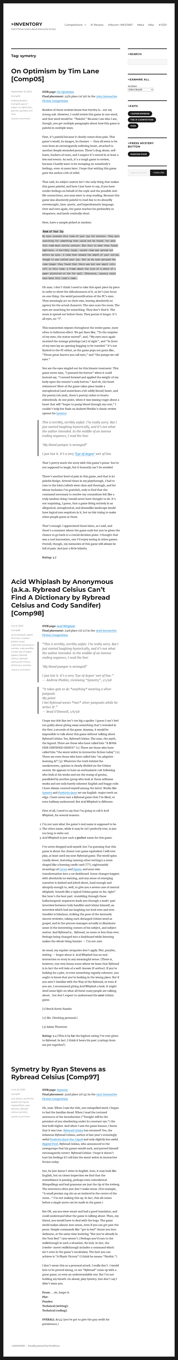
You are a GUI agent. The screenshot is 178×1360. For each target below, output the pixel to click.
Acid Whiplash (66, 626)
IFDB (133, 126)
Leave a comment (20, 118)
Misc (151, 24)
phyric (19, 1098)
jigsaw (14, 655)
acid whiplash (18, 634)
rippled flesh (17, 1105)
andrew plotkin (19, 100)
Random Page (138, 154)
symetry (24, 110)
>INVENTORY (26, 24)
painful (15, 110)
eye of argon (25, 651)
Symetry (62, 1089)
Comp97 (15, 1094)
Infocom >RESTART (120, 24)
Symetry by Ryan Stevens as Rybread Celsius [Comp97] (58, 1073)
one (13, 1098)
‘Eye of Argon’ (85, 454)
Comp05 (15, 96)
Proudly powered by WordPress (44, 1346)
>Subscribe (158, 172)
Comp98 (15, 630)
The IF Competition (141, 120)
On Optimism (65, 91)
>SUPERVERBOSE (140, 113)
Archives (132, 86)
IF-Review (97, 24)
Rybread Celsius (73, 1130)
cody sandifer (27, 648)
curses (14, 651)
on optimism (25, 107)
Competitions (74, 24)
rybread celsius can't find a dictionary (20, 661)
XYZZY (163, 24)
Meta (140, 24)
